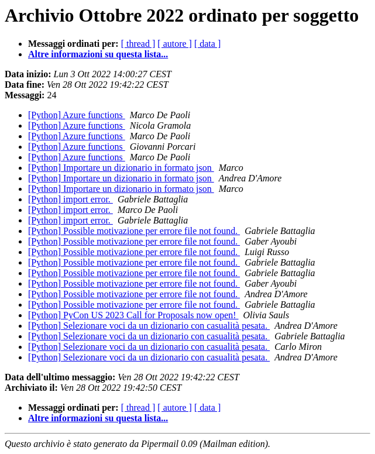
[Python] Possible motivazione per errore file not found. (134, 231)
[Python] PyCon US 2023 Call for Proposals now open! (133, 315)
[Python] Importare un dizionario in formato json (121, 168)
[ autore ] (174, 44)
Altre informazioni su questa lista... (98, 54)
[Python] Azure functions (76, 115)
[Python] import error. (70, 199)
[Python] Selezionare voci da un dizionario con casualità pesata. (149, 326)
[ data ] (207, 44)
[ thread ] (138, 44)
